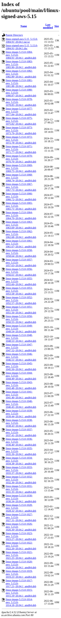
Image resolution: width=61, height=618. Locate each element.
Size (56, 26)
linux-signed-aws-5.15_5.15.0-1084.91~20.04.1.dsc (22, 47)
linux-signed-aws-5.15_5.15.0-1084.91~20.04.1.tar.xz (22, 40)
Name (23, 26)
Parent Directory (14, 35)
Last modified (48, 26)
